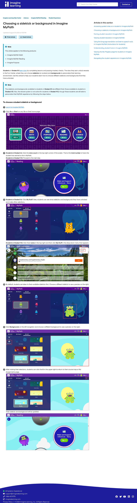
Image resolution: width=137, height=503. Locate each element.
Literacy (26, 18)
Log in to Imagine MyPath (15, 107)
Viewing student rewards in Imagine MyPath (109, 38)
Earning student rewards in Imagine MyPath (109, 34)
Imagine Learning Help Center (12, 18)
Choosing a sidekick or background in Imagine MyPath (113, 30)
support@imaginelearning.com (16, 494)
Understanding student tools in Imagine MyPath (111, 48)
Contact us (126, 4)
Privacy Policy (8, 502)
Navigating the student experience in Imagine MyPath (112, 58)
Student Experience (55, 18)
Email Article (25, 37)
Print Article (10, 37)
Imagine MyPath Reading (38, 18)
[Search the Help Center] (97, 4)
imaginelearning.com (13, 499)
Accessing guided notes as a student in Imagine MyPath (113, 26)
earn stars (23, 70)
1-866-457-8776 (10, 496)
